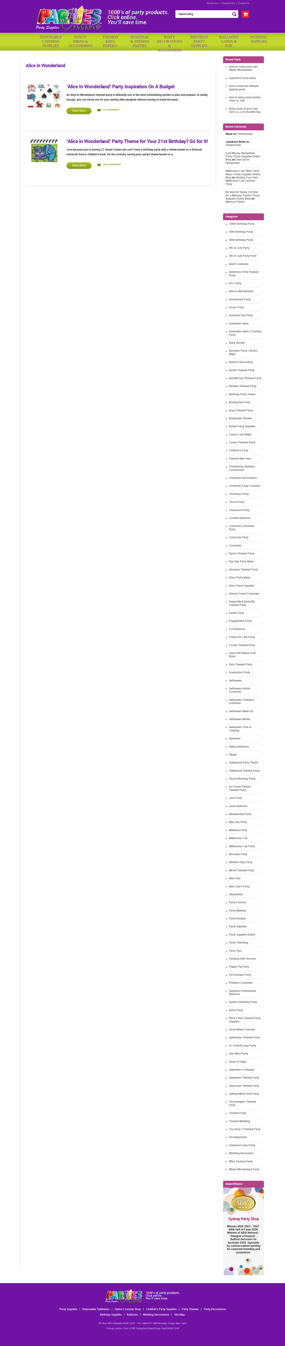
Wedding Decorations (156, 1314)
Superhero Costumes (241, 1069)
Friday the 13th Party (242, 637)
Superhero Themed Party (244, 1077)
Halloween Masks (239, 719)
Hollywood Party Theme (243, 762)
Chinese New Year (240, 458)
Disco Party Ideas (239, 577)
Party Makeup (237, 910)
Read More (79, 110)
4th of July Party (239, 248)
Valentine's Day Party (242, 1145)
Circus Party (236, 502)
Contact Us (243, 3)
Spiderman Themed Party (244, 1037)
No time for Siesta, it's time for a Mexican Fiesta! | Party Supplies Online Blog (243, 195)
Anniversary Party (240, 299)
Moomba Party (238, 854)
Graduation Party (239, 672)
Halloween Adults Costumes (239, 690)
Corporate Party (238, 537)
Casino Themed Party (242, 442)
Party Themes (190, 1309)
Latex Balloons (238, 806)
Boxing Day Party (239, 402)
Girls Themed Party (240, 664)
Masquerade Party (240, 814)
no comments (111, 109)
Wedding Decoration (241, 1153)
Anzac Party (236, 307)
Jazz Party (235, 798)
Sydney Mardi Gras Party (244, 1093)
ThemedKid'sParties (110, 41)
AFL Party (235, 283)
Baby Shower (237, 342)
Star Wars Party (238, 1053)
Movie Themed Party (241, 870)
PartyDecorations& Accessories (169, 42)
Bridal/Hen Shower (240, 418)
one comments (112, 164)
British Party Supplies (242, 426)
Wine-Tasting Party (241, 1161)
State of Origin (237, 1061)
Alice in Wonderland (241, 291)
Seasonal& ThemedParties (140, 41)
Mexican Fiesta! (235, 201)
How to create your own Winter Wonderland (243, 68)
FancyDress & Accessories (80, 41)
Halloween (235, 680)
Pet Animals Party (240, 974)
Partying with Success (242, 958)
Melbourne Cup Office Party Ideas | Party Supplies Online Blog (243, 174)
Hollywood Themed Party (244, 770)
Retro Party (236, 1010)
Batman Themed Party (242, 386)
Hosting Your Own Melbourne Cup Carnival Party (242, 181)
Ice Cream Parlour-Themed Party (240, 788)
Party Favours (237, 902)
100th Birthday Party (242, 223)
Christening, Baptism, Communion (242, 468)
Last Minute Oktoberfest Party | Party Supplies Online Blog (243, 156)
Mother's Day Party (240, 862)
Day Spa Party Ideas (241, 561)
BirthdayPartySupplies (199, 41)
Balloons (132, 1314)
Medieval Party (238, 830)
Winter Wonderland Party (244, 1169)
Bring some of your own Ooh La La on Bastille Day (245, 110)
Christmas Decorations (243, 478)
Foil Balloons (237, 629)
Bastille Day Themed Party (245, 378)
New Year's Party (239, 886)
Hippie (233, 754)
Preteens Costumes (241, 982)
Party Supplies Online (242, 934)
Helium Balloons (239, 746)
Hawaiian (235, 738)
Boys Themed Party (241, 410)
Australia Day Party (241, 315)
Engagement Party (240, 621)
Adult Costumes (238, 264)
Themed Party (237, 1113)
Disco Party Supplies (241, 585)
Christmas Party (239, 494)
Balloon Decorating (241, 362)
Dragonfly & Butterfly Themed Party (242, 603)
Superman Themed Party (244, 1085)
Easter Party (236, 613)
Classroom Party (239, 510)
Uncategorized (238, 1137)
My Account (213, 3)
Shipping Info (228, 3)
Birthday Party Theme (242, 394)
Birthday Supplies (111, 1314)
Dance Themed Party (241, 553)
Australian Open (239, 323)
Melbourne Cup (238, 838)
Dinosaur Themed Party (243, 569)
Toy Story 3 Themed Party (244, 1129)
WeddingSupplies (258, 39)
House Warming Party (242, 778)
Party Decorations (215, 1309)
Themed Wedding (239, 1121)
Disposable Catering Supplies (51, 41)
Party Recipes (237, 918)
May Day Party (238, 822)
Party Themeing (238, 942)
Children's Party (238, 450)
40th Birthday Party (241, 240)
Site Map (179, 1314)
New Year (235, 878)
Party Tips (235, 950)
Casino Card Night (240, 434)
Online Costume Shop (128, 1309)
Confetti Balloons (239, 518)
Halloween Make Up (241, 711)
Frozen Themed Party (242, 645)
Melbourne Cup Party (242, 846)
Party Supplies (238, 926)
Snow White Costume (242, 1029)
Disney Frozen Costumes (244, 593)
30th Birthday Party (241, 231)
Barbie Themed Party (242, 370)
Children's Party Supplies (161, 1309)
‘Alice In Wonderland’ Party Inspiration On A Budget (120, 86)
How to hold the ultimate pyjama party (244, 88)
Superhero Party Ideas (242, 78)
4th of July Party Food (242, 255)
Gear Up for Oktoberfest (238, 161)
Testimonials (245, 134)
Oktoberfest (236, 894)
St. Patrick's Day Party (242, 1045)
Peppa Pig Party (239, 966)
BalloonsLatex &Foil (229, 41)
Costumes (235, 545)
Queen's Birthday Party (243, 1002)
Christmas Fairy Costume (244, 485)
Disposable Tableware (95, 1309)
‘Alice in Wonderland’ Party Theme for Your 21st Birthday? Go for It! (137, 141)
